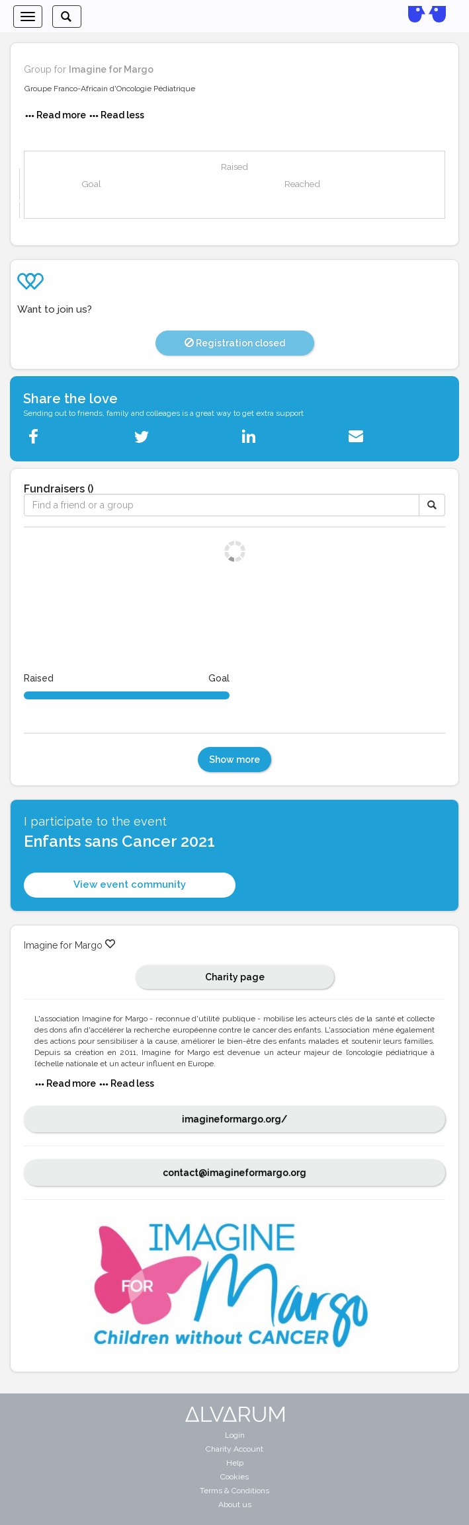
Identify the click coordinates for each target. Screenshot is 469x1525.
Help (234, 1462)
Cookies (234, 1476)
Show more (234, 759)
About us (234, 1504)
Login (235, 1435)
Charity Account (234, 1449)
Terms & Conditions (234, 1490)
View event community (129, 884)
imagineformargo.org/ (234, 1119)
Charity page (235, 977)
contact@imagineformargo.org (234, 1172)
